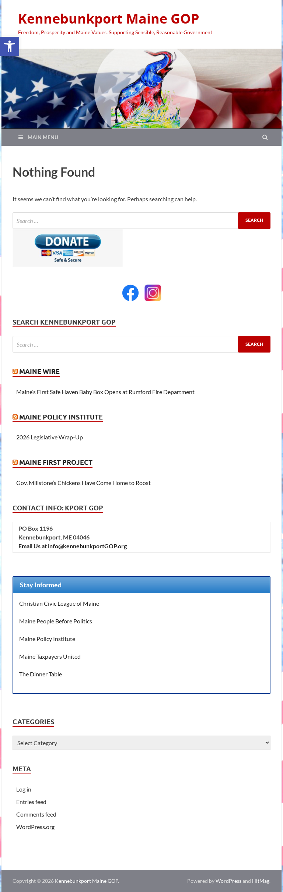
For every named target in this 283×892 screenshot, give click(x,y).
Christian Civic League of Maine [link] (59, 603)
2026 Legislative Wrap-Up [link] (49, 436)
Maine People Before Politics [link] (55, 620)
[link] (9, 46)
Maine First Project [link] (55, 462)
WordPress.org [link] (35, 826)
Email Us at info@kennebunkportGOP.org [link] (72, 545)
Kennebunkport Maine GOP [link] (108, 19)
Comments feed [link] (36, 814)
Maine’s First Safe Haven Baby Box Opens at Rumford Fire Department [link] (105, 391)
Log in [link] (23, 789)
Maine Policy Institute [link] (61, 417)
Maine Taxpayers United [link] (50, 656)
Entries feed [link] (31, 801)
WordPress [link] (228, 881)
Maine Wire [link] (39, 371)
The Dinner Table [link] (40, 673)
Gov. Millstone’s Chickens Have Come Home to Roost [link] (83, 482)
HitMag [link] (260, 881)
